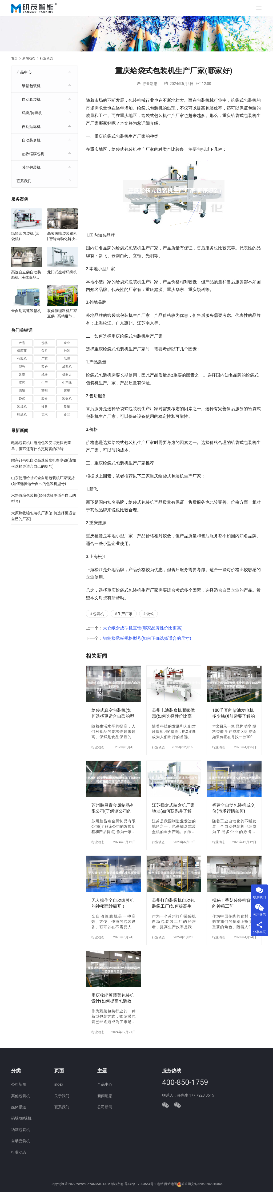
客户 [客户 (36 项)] (44, 367)
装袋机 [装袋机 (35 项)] (22, 407)
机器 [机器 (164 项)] (44, 375)
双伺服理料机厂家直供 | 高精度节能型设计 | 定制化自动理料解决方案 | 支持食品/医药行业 (62, 314)
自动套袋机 (31, 99)
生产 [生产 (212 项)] (44, 383)
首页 (14, 58)
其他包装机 (31, 167)
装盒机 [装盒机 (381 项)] (67, 399)
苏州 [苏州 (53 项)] (44, 391)
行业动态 (149, 84)
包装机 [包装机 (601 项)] (22, 359)
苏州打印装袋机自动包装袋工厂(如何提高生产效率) (173, 903)
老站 (160, 1184)
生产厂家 (125, 614)
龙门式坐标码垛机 (62, 272)
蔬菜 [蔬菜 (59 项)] (67, 391)
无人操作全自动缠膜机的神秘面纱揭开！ (112, 903)
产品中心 (24, 72)
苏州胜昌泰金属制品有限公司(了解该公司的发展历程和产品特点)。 (112, 808)
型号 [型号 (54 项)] (22, 367)
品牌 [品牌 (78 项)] (67, 359)
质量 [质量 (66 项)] (67, 407)
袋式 (150, 614)
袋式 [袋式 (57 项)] (22, 399)
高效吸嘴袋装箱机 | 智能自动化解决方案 (62, 236)
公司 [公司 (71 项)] (44, 351)
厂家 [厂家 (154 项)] (44, 359)
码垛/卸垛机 (32, 113)
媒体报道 (18, 1107)
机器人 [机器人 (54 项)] (67, 375)
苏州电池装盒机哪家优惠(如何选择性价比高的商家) (173, 713)
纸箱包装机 (31, 86)
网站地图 (170, 1184)
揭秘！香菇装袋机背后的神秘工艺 (233, 903)
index (58, 1084)
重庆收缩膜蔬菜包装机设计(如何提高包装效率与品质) (112, 998)
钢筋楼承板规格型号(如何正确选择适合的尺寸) (147, 638)
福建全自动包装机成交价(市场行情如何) (233, 808)
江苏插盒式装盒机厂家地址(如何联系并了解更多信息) (173, 808)
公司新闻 (18, 1084)
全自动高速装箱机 (26, 311)
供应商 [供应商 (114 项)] (22, 351)
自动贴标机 (31, 126)
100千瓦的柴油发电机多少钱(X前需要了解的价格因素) (233, 713)
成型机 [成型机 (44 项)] (67, 367)
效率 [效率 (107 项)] (22, 375)
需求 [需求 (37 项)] (44, 415)
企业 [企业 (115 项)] (67, 343)
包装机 (98, 614)
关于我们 (61, 1096)
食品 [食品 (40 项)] (67, 415)
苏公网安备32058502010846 (201, 1184)
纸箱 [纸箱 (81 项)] (22, 391)
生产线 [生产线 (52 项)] (67, 383)
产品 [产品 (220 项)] (22, 343)
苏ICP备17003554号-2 (140, 1184)
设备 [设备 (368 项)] (44, 407)
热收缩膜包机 (33, 154)
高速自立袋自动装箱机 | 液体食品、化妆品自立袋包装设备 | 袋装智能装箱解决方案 (26, 275)
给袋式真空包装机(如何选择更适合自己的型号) (112, 713)
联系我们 (24, 181)
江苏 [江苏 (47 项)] (22, 383)
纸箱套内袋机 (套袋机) (25, 236)
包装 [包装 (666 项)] (67, 351)
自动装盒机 (31, 140)
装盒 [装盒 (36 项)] (44, 399)
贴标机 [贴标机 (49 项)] (22, 415)
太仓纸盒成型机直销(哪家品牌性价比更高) (143, 628)
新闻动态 (104, 1096)
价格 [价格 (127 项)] (44, 343)
